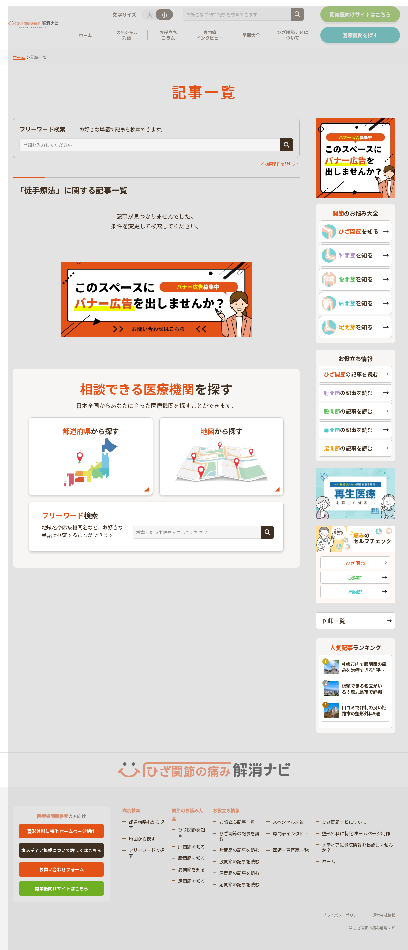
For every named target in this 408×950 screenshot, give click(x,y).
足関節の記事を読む (239, 884)
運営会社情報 (383, 914)
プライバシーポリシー (342, 914)
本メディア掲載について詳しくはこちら (61, 850)
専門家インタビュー (291, 836)
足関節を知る (191, 881)
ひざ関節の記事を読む (239, 836)
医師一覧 (333, 620)
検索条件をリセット (282, 163)
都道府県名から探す (146, 824)
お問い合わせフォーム (61, 869)
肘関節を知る (191, 846)
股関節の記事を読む (239, 861)
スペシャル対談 (288, 822)
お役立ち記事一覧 (237, 822)
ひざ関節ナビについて (344, 822)
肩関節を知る (191, 869)
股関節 (355, 577)
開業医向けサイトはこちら (360, 14)
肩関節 (355, 591)
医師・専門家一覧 (291, 850)
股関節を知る (191, 858)
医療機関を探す (360, 35)
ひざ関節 (355, 563)
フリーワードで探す (146, 852)
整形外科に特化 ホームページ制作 (61, 831)
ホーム (19, 57)
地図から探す (142, 839)
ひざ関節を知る (191, 832)
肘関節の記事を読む (239, 850)
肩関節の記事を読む (239, 873)
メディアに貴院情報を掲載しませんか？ (357, 847)
